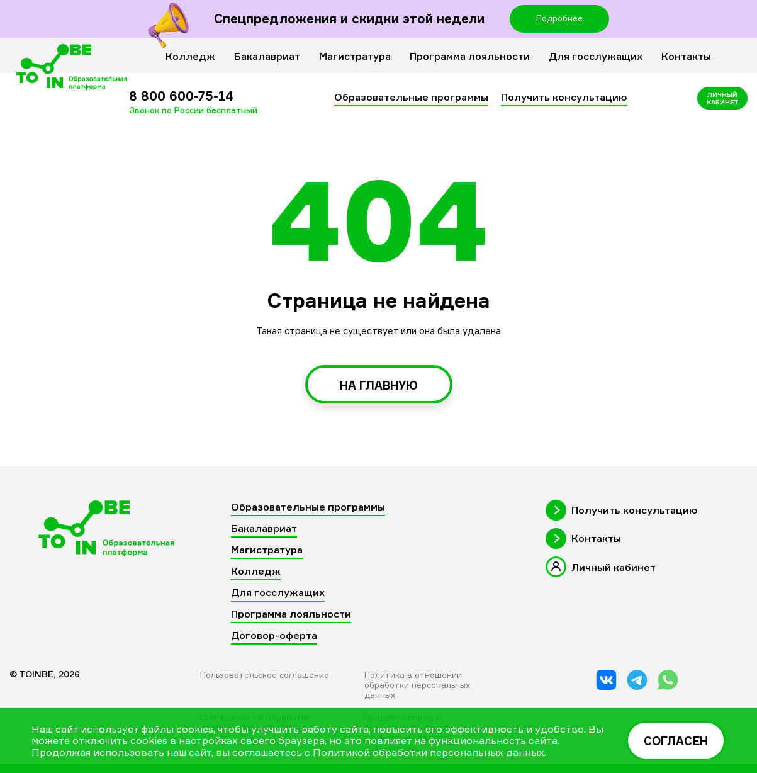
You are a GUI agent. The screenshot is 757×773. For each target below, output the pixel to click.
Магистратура (355, 56)
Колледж (190, 56)
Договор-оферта (274, 635)
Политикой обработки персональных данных (428, 752)
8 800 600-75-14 (193, 101)
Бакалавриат (267, 56)
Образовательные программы (411, 97)
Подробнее (559, 18)
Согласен (676, 741)
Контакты (686, 56)
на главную (379, 385)
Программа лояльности (470, 56)
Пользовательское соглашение (264, 675)
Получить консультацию (564, 97)
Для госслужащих (595, 56)
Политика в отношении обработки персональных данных (417, 685)
